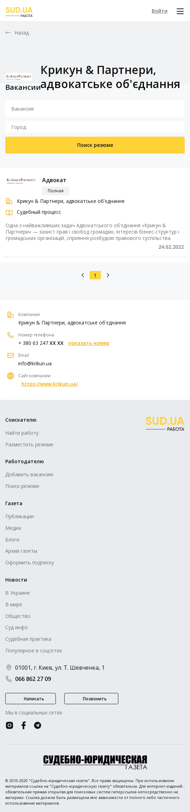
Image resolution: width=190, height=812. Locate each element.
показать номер (89, 343)
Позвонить (95, 699)
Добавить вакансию (29, 474)
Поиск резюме (95, 145)
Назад (21, 33)
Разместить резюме (29, 444)
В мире (13, 604)
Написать (34, 699)
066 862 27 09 (28, 678)
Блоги (12, 539)
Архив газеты (21, 550)
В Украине (17, 592)
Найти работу (22, 432)
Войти (160, 10)
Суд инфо (16, 627)
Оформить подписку (29, 562)
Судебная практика (28, 639)
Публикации (19, 516)
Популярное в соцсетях (33, 650)
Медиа (13, 528)
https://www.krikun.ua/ (49, 384)
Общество (18, 616)
